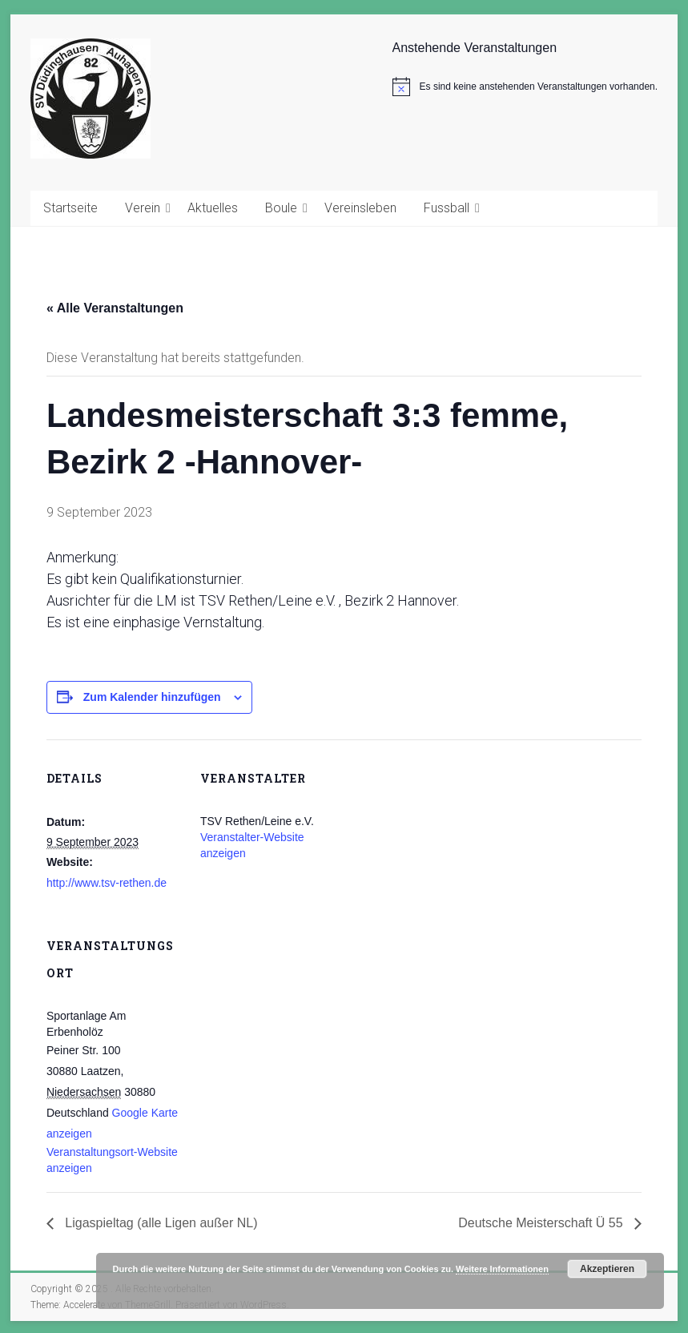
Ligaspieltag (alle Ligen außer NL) (160, 1223)
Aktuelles (212, 207)
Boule (281, 207)
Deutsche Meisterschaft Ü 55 (542, 1223)
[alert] (525, 86)
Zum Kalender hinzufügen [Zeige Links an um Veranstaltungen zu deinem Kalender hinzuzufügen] (152, 697)
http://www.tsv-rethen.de (106, 882)
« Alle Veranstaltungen (114, 308)
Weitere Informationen (502, 1269)
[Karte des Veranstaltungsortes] (284, 1016)
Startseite (70, 207)
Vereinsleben (360, 207)
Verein (142, 207)
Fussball (446, 207)
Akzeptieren (607, 1269)
